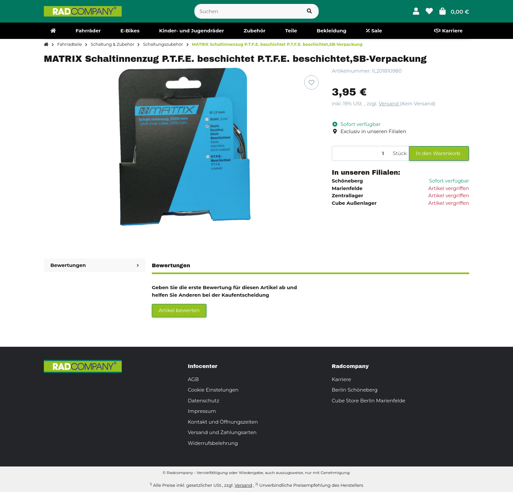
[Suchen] (247, 11)
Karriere (341, 379)
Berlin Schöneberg (355, 390)
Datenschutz (203, 400)
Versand (389, 103)
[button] (416, 11)
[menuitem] (53, 31)
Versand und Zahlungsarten (222, 432)
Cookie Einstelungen (213, 390)
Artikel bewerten (179, 310)
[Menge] (361, 153)
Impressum (202, 411)
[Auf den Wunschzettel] (311, 82)
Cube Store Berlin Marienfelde (368, 400)
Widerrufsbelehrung (213, 443)
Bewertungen (94, 265)
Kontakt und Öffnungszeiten (223, 422)
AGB (193, 379)
